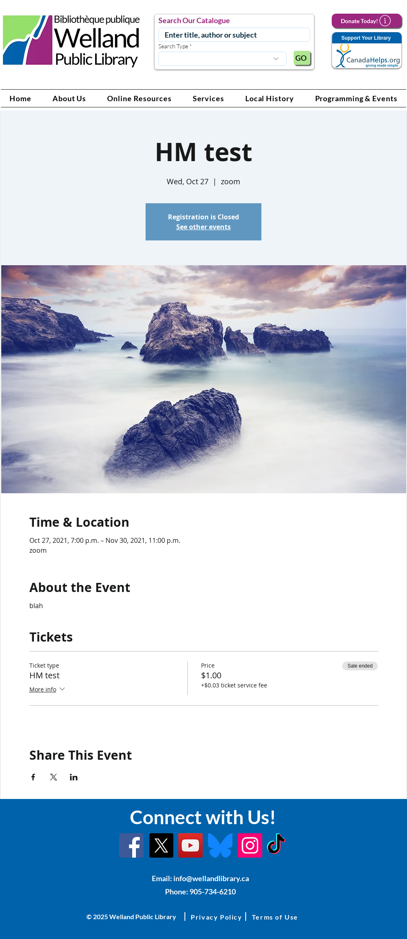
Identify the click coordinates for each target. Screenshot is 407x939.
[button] (69, 98)
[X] (161, 845)
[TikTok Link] (276, 845)
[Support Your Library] (366, 51)
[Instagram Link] (250, 845)
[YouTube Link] (190, 845)
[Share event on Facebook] (33, 777)
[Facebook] (131, 845)
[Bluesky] (220, 845)
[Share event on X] (53, 777)
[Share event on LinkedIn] (74, 777)
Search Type (173, 46)
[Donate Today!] (366, 21)
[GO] (302, 58)
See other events (203, 226)
